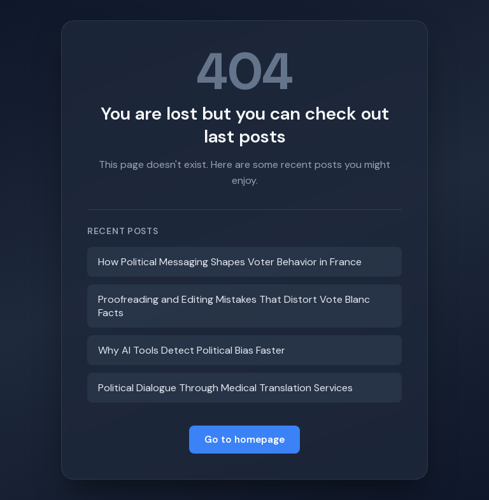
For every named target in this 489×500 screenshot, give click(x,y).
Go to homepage (244, 439)
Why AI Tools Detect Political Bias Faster (191, 350)
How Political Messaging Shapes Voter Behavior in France (230, 261)
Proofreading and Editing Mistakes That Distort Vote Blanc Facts (234, 306)
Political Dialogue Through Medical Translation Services (225, 387)
